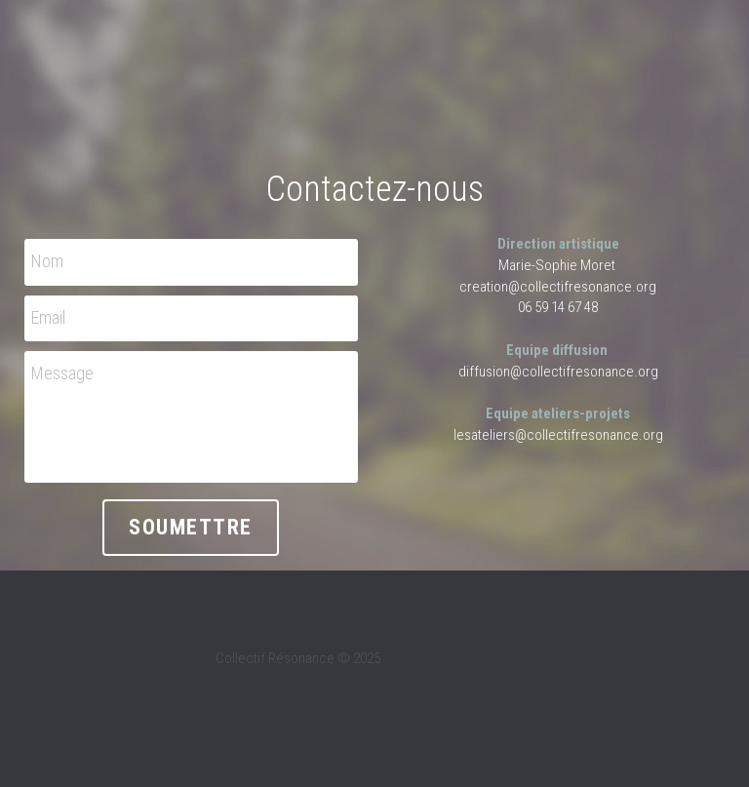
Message (62, 373)
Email (48, 317)
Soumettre (191, 527)
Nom (47, 261)
